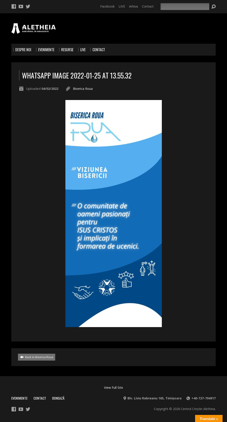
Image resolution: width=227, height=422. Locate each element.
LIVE (122, 6)
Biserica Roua (83, 88)
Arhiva (133, 6)
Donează (58, 398)
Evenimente (19, 398)
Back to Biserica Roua (36, 357)
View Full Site (113, 387)
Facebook (107, 6)
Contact (148, 6)
